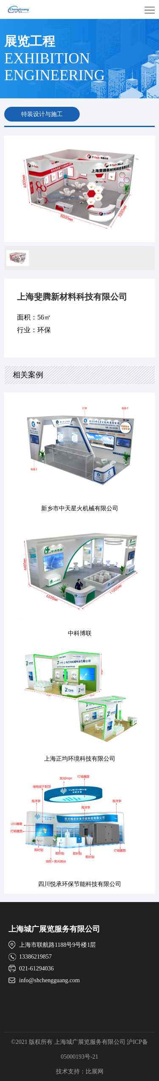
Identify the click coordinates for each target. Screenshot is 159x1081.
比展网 (94, 1071)
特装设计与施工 (42, 114)
